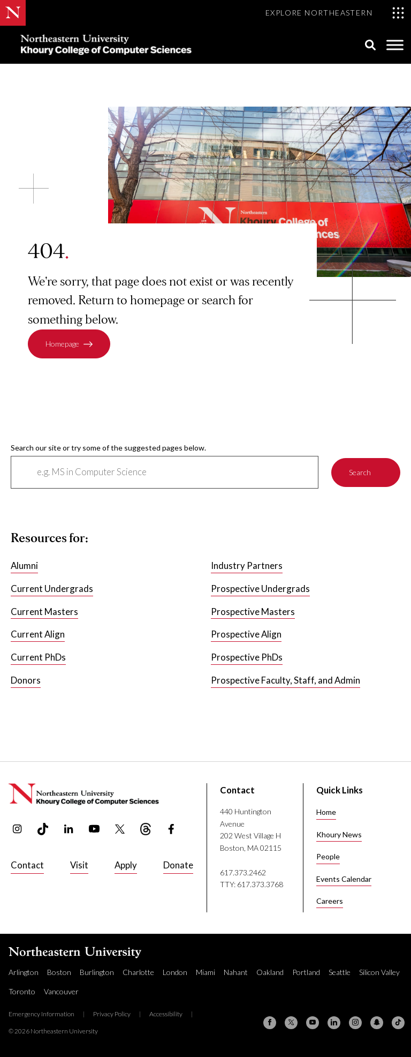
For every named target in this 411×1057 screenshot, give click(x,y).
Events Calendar (343, 878)
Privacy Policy (112, 1014)
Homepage (62, 344)
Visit (79, 865)
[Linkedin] (334, 1022)
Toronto (22, 991)
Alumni (24, 565)
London (175, 972)
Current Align (38, 634)
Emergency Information (41, 1014)
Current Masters (44, 611)
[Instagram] (355, 1022)
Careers (329, 900)
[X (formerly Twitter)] (291, 1022)
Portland (306, 972)
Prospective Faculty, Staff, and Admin (285, 680)
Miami (205, 972)
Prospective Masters (253, 611)
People (328, 856)
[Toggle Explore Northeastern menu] (335, 13)
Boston (59, 972)
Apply (126, 865)
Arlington (24, 972)
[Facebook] (269, 1022)
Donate (178, 865)
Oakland (270, 972)
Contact (27, 865)
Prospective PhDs (247, 657)
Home (326, 811)
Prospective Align (246, 634)
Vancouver (61, 991)
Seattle (340, 972)
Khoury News (339, 834)
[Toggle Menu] (395, 45)
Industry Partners (247, 565)
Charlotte (138, 972)
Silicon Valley (379, 972)
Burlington (97, 972)
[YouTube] (312, 1022)
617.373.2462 (243, 872)
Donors (26, 680)
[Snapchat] (376, 1022)
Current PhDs (38, 657)
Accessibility (165, 1014)
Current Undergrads (52, 588)
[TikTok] (398, 1022)
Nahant (236, 972)
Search (360, 472)
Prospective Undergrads (260, 588)
